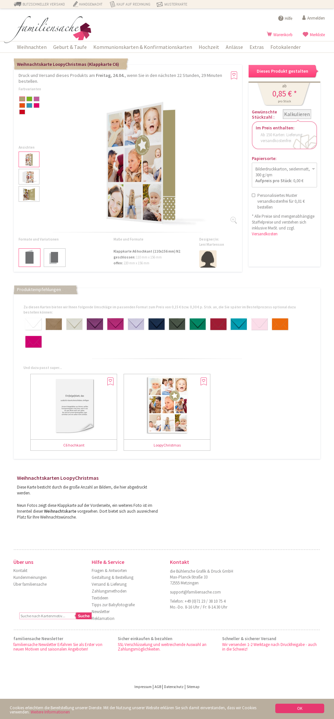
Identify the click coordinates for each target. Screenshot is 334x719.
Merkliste (317, 34)
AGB (158, 686)
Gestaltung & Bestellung (112, 577)
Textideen (100, 598)
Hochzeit (209, 47)
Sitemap (193, 686)
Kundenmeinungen (30, 577)
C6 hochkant (73, 445)
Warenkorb (283, 34)
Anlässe (234, 47)
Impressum (143, 686)
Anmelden (316, 18)
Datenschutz (174, 686)
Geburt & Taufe (70, 47)
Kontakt (20, 570)
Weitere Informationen (50, 712)
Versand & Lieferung (109, 584)
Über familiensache (30, 584)
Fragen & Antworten (109, 570)
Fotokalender (285, 47)
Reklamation (103, 618)
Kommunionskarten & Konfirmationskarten (142, 47)
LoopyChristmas (167, 445)
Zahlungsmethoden (109, 591)
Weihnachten (32, 47)
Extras (257, 47)
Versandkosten (265, 234)
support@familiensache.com (195, 592)
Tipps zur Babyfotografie (113, 605)
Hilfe (288, 18)
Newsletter (101, 611)
